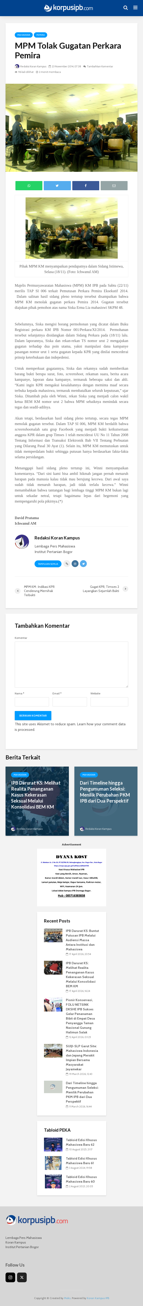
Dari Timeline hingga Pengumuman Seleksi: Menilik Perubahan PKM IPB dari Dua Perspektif (105, 791)
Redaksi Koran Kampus (30, 66)
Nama (19, 693)
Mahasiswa (23, 34)
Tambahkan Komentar (100, 66)
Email (57, 693)
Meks (67, 1298)
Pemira (40, 34)
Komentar (21, 638)
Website (95, 693)
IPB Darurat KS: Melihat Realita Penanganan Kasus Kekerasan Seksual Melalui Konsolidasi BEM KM (36, 794)
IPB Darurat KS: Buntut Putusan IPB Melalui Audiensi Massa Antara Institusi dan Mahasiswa (82, 940)
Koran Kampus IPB (98, 1298)
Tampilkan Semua (48, 563)
